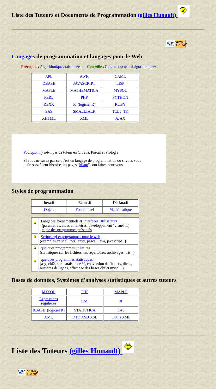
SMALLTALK (84, 111)
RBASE (39, 310)
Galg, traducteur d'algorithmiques (131, 67)
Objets (49, 209)
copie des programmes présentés (67, 230)
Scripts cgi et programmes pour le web (70, 237)
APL (48, 76)
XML (84, 118)
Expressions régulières (48, 301)
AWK (84, 76)
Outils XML (120, 317)
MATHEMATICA (84, 90)
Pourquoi (31, 152)
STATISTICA (85, 310)
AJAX (120, 118)
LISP (120, 83)
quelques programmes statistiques (67, 259)
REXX (48, 104)
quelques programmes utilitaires (65, 248)
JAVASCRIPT (84, 83)
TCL (115, 111)
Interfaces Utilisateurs (100, 221)
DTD (76, 317)
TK (125, 111)
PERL (49, 97)
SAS (48, 111)
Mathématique (121, 209)
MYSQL (120, 90)
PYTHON (120, 97)
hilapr (83, 165)
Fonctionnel (85, 209)
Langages (23, 56)
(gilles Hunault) (164, 15)
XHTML (49, 118)
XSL (93, 317)
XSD (85, 317)
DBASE (49, 83)
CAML (120, 76)
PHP (84, 97)
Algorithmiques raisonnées (60, 67)
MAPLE (48, 90)
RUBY (120, 104)
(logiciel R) (86, 104)
